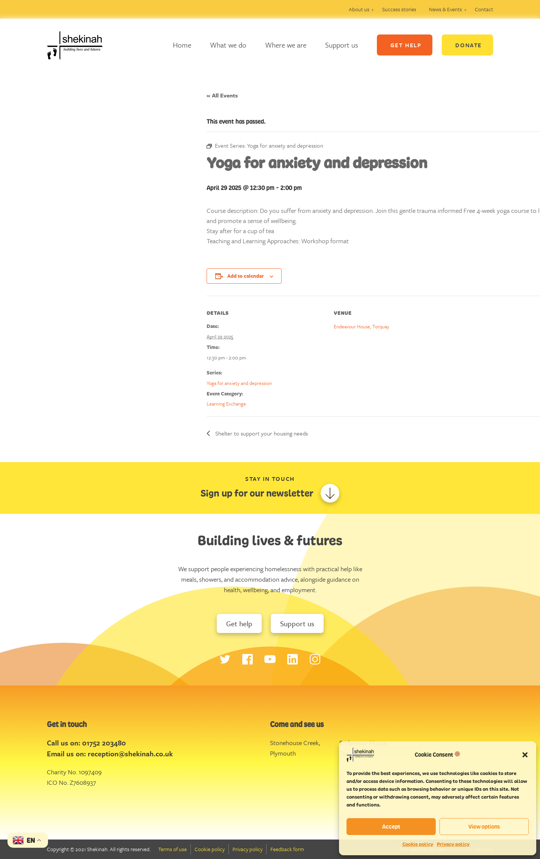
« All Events (222, 95)
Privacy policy (453, 844)
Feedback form (287, 849)
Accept (391, 826)
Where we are (285, 45)
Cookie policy (417, 844)
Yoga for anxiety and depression (239, 383)
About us (359, 9)
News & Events (445, 9)
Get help (239, 623)
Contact (484, 9)
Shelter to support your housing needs (261, 433)
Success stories (399, 9)
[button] (525, 754)
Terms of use (172, 849)
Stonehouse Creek (294, 742)
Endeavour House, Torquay (361, 326)
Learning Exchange (226, 403)
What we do (228, 45)
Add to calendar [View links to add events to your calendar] (245, 276)
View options (484, 826)
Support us (341, 45)
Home (182, 45)
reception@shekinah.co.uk (130, 753)
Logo (80, 45)
